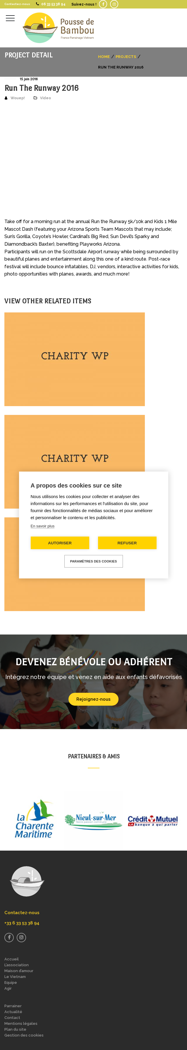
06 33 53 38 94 (53, 4)
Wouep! (18, 98)
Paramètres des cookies (93, 561)
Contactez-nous (17, 4)
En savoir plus (43, 526)
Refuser (127, 543)
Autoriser (60, 543)
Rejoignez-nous (93, 699)
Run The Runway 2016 (41, 88)
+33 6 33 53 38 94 (22, 923)
